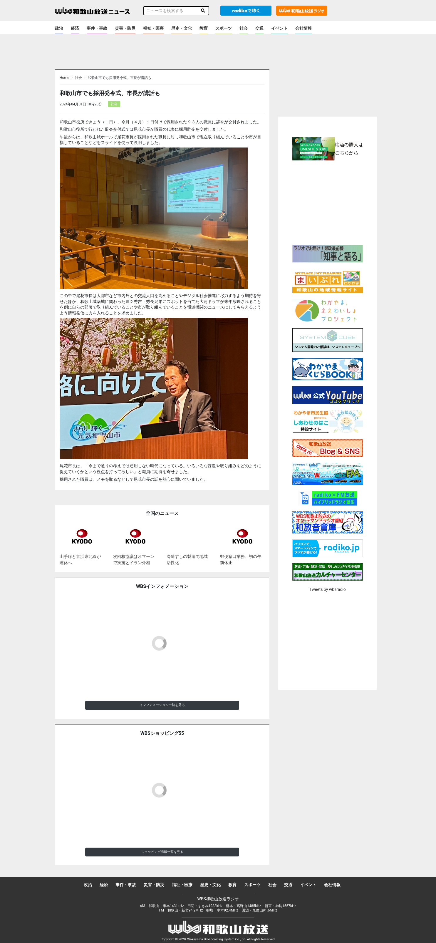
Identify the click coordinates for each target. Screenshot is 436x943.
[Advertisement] (327, 201)
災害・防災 (125, 28)
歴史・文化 (181, 28)
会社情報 (303, 28)
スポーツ (223, 28)
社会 (243, 28)
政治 (59, 28)
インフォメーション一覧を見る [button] (162, 705)
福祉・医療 (153, 28)
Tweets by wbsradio (327, 589)
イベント (279, 28)
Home (64, 77)
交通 (259, 28)
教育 (203, 28)
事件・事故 (97, 28)
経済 (75, 28)
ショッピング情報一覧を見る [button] (162, 852)
